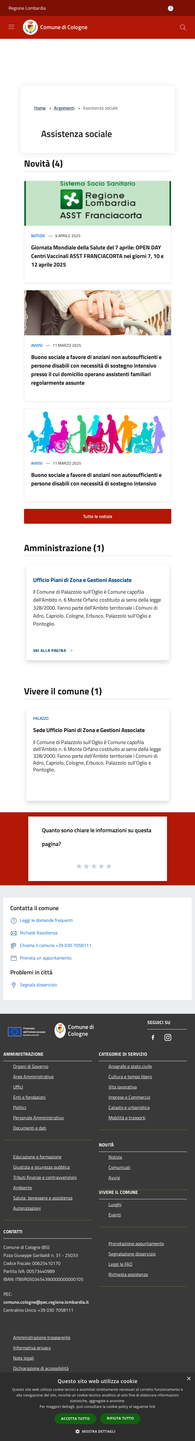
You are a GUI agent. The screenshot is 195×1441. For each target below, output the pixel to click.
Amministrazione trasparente (41, 1337)
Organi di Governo (30, 1066)
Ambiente (22, 1187)
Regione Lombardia (27, 8)
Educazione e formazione (37, 1156)
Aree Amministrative (33, 1076)
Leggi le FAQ (120, 1264)
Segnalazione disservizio (132, 1253)
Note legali (23, 1358)
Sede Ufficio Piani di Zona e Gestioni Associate (89, 729)
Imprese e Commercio (129, 1097)
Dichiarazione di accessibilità (41, 1368)
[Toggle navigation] (11, 26)
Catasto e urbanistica (129, 1107)
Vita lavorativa (122, 1086)
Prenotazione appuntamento (136, 1243)
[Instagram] (168, 1038)
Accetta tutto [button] (75, 1418)
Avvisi (37, 345)
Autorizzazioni (27, 1208)
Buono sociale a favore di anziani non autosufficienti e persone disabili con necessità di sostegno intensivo (96, 479)
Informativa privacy (32, 1347)
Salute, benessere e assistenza (43, 1197)
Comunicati (119, 1167)
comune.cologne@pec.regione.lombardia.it (46, 1302)
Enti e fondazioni (29, 1097)
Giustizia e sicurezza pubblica (41, 1167)
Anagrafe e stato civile (130, 1066)
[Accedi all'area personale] (170, 8)
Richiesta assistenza (128, 1274)
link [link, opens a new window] (152, 1406)
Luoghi (115, 1204)
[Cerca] (183, 27)
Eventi (114, 1214)
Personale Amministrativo (38, 1117)
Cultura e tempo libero (130, 1076)
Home (40, 107)
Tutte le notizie (97, 516)
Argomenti (64, 107)
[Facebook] (153, 1038)
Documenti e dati (29, 1127)
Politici (19, 1107)
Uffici (18, 1086)
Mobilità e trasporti (127, 1117)
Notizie (38, 236)
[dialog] (97, 1407)
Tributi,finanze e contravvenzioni (45, 1177)
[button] (98, 1431)
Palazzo (41, 718)
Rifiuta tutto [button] (120, 1418)
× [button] (188, 1379)
